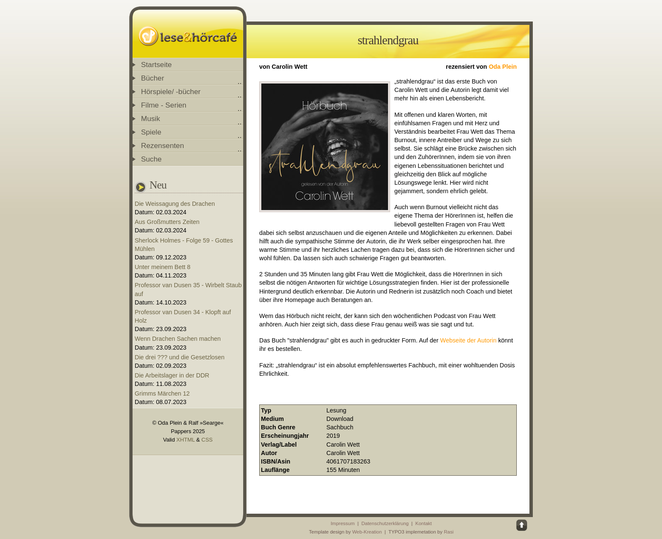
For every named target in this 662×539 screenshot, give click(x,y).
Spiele (151, 132)
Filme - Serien (163, 105)
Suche (151, 159)
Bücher (152, 78)
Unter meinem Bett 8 (162, 267)
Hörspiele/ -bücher (171, 91)
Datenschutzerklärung (385, 523)
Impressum (343, 523)
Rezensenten (162, 145)
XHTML (185, 440)
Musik (150, 118)
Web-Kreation (367, 531)
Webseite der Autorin (468, 340)
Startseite (156, 64)
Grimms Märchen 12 (162, 393)
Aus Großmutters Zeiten (167, 221)
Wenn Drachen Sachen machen (178, 338)
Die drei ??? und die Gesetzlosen (180, 357)
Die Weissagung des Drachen (175, 203)
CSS (207, 440)
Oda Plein (503, 66)
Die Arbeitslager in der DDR (172, 375)
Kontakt (423, 523)
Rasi (448, 531)
